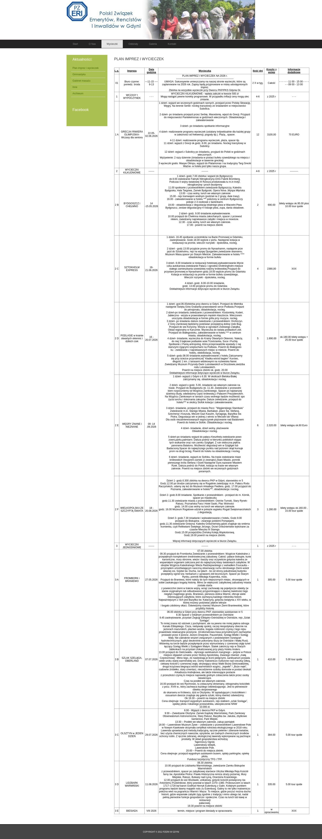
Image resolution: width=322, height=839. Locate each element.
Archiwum (77, 93)
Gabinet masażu (81, 80)
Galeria (153, 44)
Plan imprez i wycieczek (139, 59)
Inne (74, 87)
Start (75, 44)
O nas (92, 44)
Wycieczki (112, 44)
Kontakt (172, 44)
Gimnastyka (78, 74)
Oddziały (133, 44)
